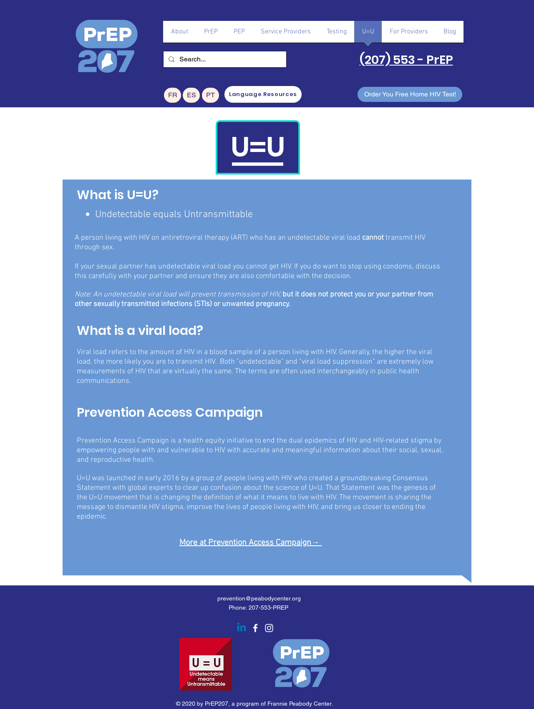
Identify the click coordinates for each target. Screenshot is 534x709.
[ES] (191, 95)
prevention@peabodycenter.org (259, 598)
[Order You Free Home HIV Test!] (410, 94)
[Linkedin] (241, 628)
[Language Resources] (263, 94)
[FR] (172, 95)
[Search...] (224, 59)
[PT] (210, 95)
